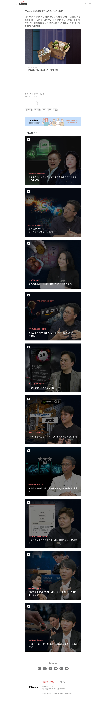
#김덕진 (30, 173)
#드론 (38, 485)
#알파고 (40, 640)
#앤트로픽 (31, 225)
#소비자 (38, 280)
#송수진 (33, 280)
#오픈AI (30, 384)
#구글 (41, 225)
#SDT (30, 433)
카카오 (49, 110)
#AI (29, 280)
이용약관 (62, 682)
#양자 (33, 433)
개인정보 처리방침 (48, 682)
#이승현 (35, 588)
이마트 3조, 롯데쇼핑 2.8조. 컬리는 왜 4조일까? (42, 70)
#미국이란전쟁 (32, 485)
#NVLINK (39, 433)
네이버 (44, 110)
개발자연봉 (29, 110)
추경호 (55, 110)
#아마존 (37, 225)
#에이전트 (43, 329)
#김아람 (35, 173)
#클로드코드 (36, 329)
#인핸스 (40, 588)
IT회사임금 (37, 110)
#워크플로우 (41, 173)
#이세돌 (30, 588)
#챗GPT (35, 384)
